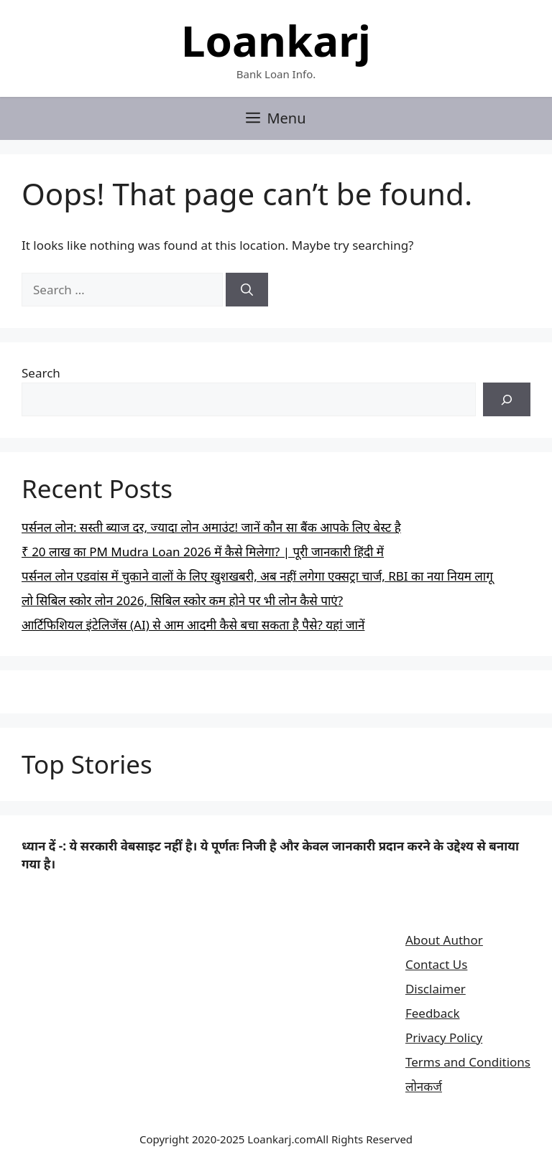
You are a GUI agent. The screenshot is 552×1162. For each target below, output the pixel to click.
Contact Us (436, 964)
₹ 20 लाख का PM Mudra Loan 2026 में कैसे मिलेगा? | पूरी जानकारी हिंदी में (203, 551)
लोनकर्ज (423, 1086)
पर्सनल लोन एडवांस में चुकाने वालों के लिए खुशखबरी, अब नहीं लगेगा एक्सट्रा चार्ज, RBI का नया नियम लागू (257, 576)
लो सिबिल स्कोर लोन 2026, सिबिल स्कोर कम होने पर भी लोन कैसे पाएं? (182, 600)
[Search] (247, 290)
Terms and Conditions (467, 1062)
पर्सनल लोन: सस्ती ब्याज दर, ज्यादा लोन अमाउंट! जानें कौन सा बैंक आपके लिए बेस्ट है (211, 527)
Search (41, 373)
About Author (444, 940)
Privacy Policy (443, 1037)
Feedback (432, 1013)
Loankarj (276, 40)
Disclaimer (435, 988)
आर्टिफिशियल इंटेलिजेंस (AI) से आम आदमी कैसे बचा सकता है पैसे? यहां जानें (193, 625)
